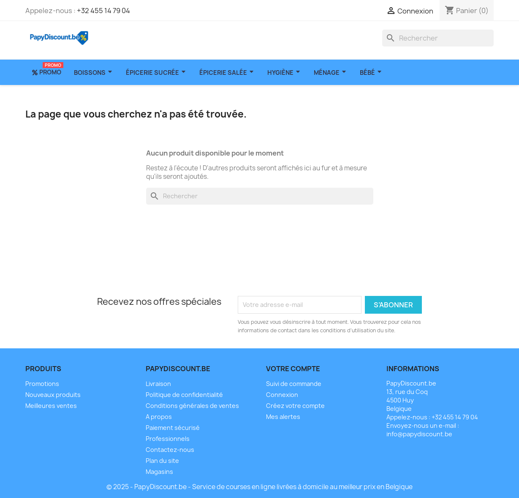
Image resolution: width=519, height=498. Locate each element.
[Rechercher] (438, 38)
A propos (159, 417)
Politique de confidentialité (184, 395)
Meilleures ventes (51, 406)
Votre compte (293, 368)
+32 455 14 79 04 (103, 10)
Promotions (42, 384)
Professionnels (168, 439)
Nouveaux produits (53, 395)
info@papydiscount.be (419, 434)
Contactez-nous (170, 450)
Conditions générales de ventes (192, 406)
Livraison (158, 384)
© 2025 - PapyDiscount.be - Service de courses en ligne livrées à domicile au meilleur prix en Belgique (259, 486)
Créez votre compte (295, 406)
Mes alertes (283, 417)
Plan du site (162, 461)
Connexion (282, 395)
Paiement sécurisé (173, 428)
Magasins (159, 472)
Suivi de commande (293, 384)
